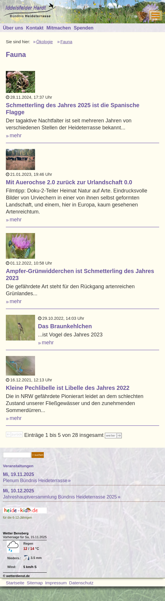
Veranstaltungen (18, 466)
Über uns (13, 27)
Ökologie (44, 41)
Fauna (66, 41)
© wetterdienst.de (16, 576)
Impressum (56, 582)
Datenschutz (81, 582)
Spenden (83, 27)
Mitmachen (58, 27)
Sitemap (35, 582)
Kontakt (35, 27)
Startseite (15, 582)
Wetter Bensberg (16, 533)
